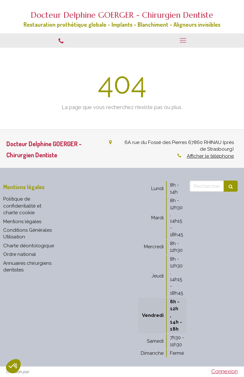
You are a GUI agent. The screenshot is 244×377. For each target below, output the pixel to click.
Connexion (224, 371)
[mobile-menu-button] (183, 40)
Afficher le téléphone (210, 156)
